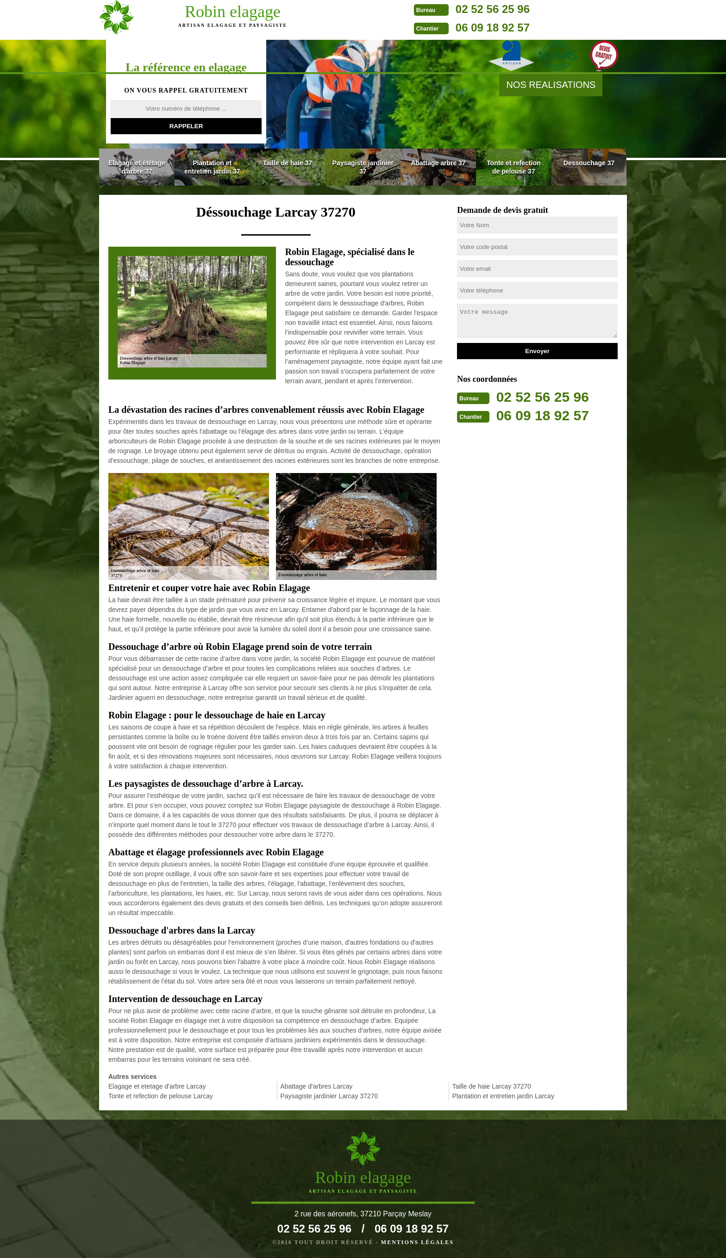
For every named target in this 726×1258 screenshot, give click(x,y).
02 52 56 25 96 (411, 9)
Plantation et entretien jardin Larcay (503, 1096)
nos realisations (550, 85)
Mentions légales (417, 1242)
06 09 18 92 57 (411, 27)
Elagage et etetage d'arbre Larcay (157, 1086)
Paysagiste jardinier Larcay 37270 (329, 1096)
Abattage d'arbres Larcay (316, 1086)
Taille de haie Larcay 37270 (491, 1086)
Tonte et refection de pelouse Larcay (160, 1096)
